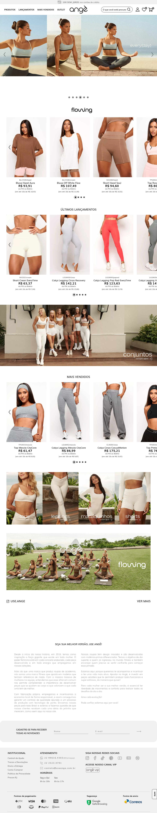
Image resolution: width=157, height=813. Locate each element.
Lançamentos (26, 9)
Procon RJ (12, 777)
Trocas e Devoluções (18, 762)
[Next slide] (152, 54)
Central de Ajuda (16, 758)
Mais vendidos (45, 9)
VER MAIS (144, 601)
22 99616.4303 (59, 757)
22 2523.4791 (53, 762)
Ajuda (154, 794)
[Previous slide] (4, 54)
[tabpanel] (78, 54)
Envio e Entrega (15, 765)
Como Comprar (15, 769)
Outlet (61, 9)
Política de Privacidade (19, 773)
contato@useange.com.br (60, 768)
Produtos (9, 9)
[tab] (69, 97)
